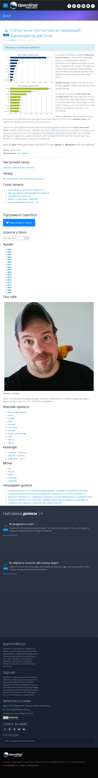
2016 (9, 272)
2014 (9, 277)
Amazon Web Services (17, 412)
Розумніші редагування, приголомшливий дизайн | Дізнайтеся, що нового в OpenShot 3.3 (47, 494)
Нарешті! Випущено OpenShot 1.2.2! (23, 202)
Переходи (12, 478)
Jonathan (12, 40)
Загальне (12, 452)
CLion (10, 415)
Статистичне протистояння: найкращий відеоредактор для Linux (45, 33)
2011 (9, 285)
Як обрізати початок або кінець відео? (34, 563)
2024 (9, 252)
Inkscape (11, 424)
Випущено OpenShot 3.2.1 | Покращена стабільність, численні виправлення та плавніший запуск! (50, 497)
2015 (9, 275)
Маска (11, 474)
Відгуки (11, 471)
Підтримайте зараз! (19, 222)
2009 (9, 290)
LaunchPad (60, 133)
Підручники (13, 458)
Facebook (50, 133)
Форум (23, 713)
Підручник (12, 481)
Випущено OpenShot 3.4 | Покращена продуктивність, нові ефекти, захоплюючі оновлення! (48, 490)
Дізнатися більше (10, 535)
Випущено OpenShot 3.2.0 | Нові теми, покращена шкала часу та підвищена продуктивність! (48, 500)
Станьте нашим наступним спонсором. (19, 741)
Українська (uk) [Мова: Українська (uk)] (33, 765)
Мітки (7, 463)
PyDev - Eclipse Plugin (17, 433)
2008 (9, 292)
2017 (9, 269)
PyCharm (12, 430)
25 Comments (23, 153)
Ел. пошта (15, 713)
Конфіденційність (10, 765)
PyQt (10, 436)
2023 (9, 254)
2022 (9, 257)
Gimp (10, 421)
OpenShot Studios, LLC (59, 762)
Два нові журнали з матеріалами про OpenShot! (23, 179)
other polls (34, 127)
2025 (9, 249)
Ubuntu (73, 55)
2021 (9, 259)
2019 (9, 264)
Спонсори (11, 735)
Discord (30, 713)
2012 (9, 282)
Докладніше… (48, 401)
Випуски (11, 455)
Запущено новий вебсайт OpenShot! (18, 167)
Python (11, 439)
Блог (7, 15)
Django (11, 418)
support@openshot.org (20, 710)
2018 (9, 267)
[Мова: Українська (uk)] (93, 6)
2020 (9, 262)
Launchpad (12, 427)
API (9, 468)
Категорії (10, 447)
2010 (9, 287)
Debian (81, 55)
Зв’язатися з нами (17, 701)
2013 (9, 280)
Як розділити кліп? (21, 524)
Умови (22, 765)
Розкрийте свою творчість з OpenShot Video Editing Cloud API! (35, 503)
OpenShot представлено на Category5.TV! (26, 190)
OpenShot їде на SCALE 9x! (19, 196)
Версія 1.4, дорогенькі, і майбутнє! (23, 199)
